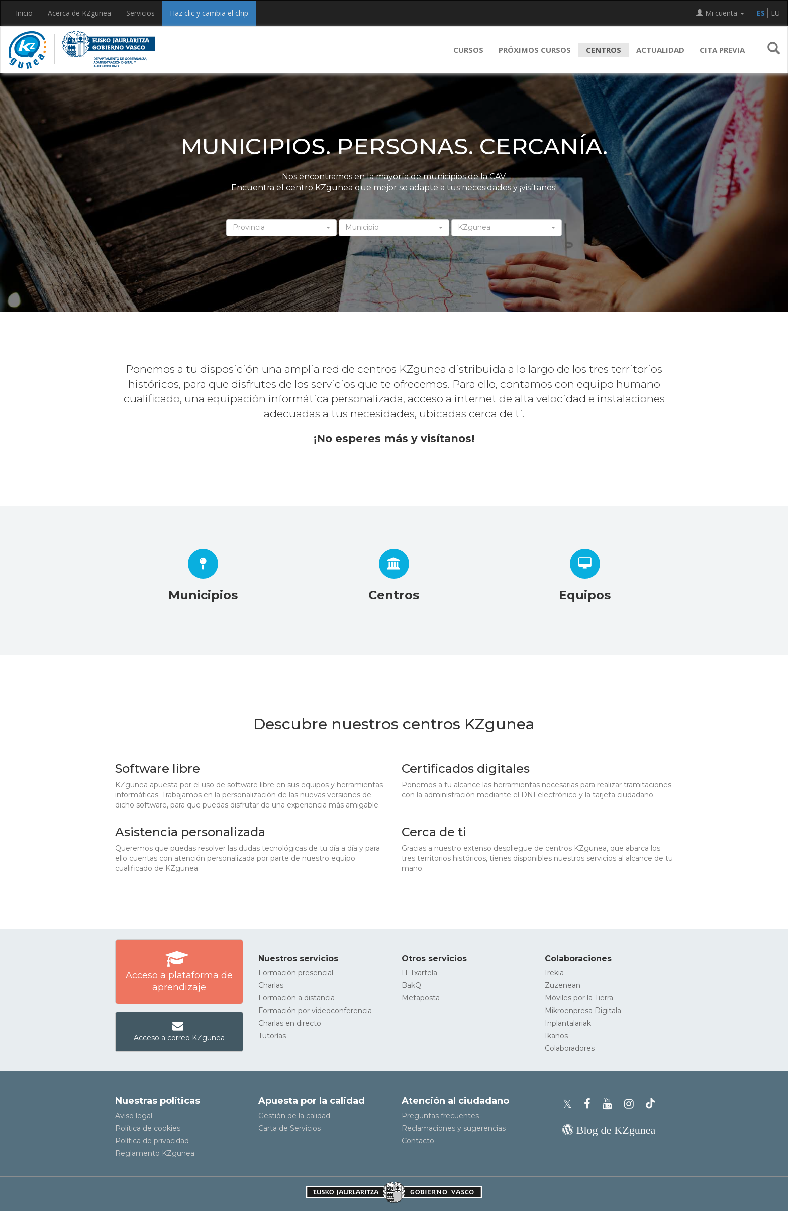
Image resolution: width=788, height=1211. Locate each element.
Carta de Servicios (289, 1128)
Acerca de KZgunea (79, 13)
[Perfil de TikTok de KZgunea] (650, 1104)
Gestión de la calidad (294, 1115)
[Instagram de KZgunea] (632, 1104)
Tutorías (272, 1035)
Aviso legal (133, 1115)
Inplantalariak (568, 1023)
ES (761, 13)
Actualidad (660, 50)
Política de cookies (147, 1128)
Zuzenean (562, 985)
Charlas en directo (289, 1023)
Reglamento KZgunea (154, 1153)
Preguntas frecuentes (440, 1115)
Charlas (270, 985)
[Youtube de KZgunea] (610, 1104)
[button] (773, 50)
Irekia (554, 972)
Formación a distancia (296, 997)
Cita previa (722, 50)
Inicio (24, 13)
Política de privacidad (152, 1140)
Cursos (468, 50)
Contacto (418, 1140)
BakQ (411, 985)
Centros (603, 50)
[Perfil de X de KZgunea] (570, 1104)
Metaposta (421, 997)
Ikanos (556, 1035)
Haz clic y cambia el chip (209, 13)
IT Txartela (419, 972)
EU (775, 13)
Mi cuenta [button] (720, 13)
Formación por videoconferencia (315, 1010)
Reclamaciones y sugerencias (454, 1128)
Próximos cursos (535, 50)
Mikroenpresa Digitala (583, 1010)
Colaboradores (570, 1048)
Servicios (140, 13)
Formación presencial (295, 972)
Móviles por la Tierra (579, 997)
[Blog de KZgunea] (608, 1130)
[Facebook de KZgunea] (590, 1104)
